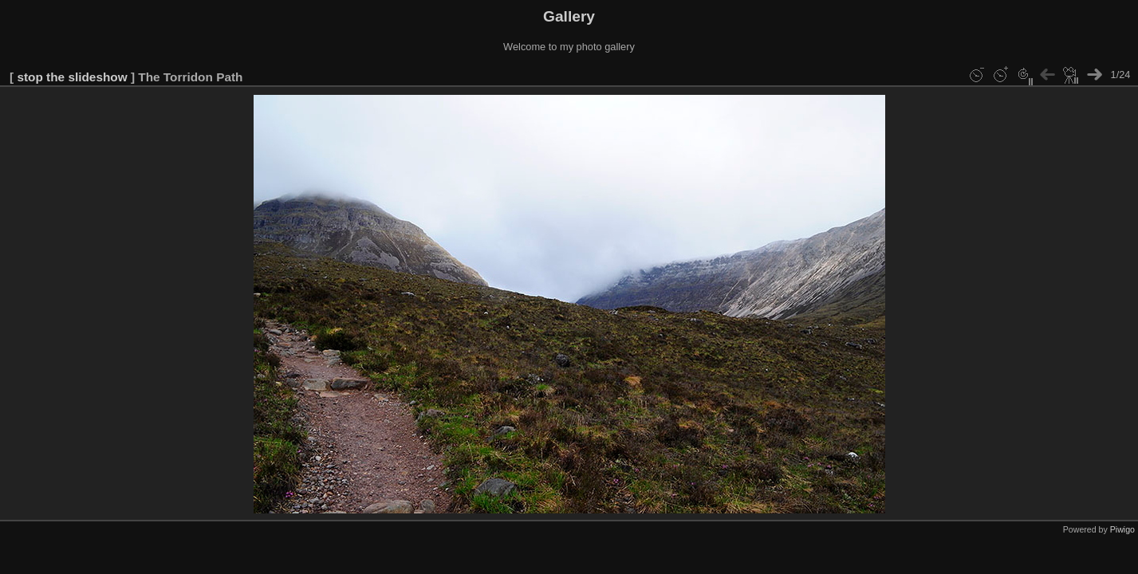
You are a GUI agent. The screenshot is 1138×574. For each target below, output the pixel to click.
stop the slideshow (72, 77)
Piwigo (1122, 529)
